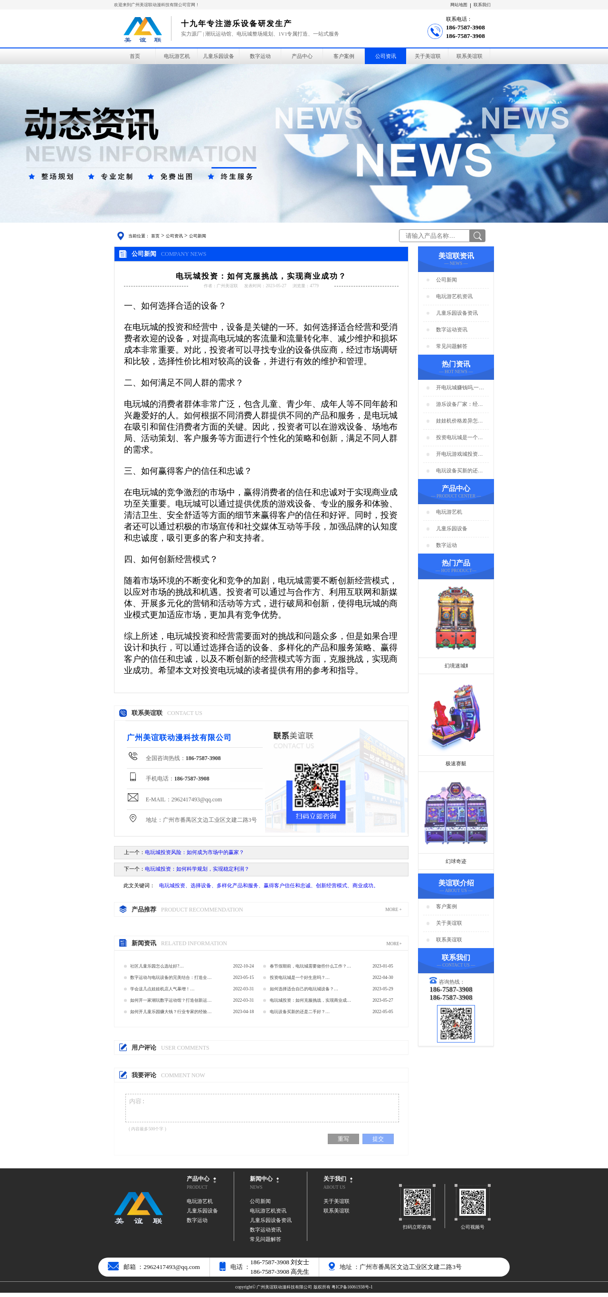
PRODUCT (197, 1191)
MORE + (393, 909)
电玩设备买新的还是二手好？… (300, 1011)
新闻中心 (261, 1183)
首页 (135, 56)
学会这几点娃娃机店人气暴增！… (162, 989)
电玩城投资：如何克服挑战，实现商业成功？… (308, 1002)
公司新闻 (197, 236)
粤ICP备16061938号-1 (352, 1291)
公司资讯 (385, 56)
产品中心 (302, 56)
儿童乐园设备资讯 (457, 313)
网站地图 (458, 4)
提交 (378, 1143)
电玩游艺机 (177, 56)
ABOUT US (334, 1191)
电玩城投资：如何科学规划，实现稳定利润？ (197, 869)
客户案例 (343, 56)
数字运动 (260, 56)
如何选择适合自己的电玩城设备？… (304, 989)
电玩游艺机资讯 (454, 296)
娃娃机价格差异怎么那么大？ (459, 421)
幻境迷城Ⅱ (456, 665)
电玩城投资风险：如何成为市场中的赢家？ (194, 852)
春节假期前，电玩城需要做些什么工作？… (310, 966)
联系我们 (482, 4)
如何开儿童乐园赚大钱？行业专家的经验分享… (170, 1013)
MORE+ (393, 943)
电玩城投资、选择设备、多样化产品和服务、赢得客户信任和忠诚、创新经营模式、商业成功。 (269, 885)
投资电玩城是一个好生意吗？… (300, 977)
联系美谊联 (469, 56)
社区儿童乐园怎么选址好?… (156, 966)
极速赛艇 (456, 763)
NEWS (256, 1191)
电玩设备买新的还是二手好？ (459, 471)
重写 (343, 1143)
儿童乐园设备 (218, 56)
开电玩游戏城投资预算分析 (459, 454)
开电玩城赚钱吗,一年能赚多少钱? (460, 388)
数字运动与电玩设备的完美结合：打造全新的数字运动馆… (170, 979)
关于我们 (334, 1183)
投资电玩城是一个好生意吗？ (459, 438)
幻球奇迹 (456, 861)
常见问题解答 (451, 346)
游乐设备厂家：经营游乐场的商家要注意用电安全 (459, 405)
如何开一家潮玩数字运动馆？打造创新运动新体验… (170, 1002)
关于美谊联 (428, 56)
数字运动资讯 (451, 329)
